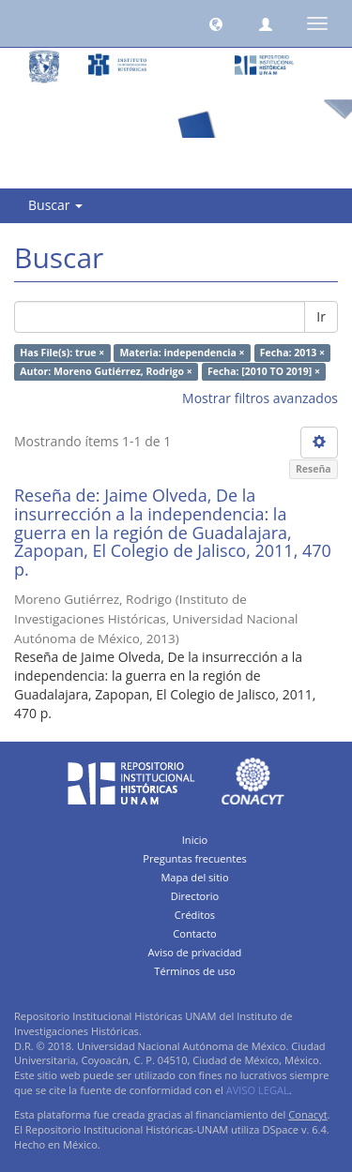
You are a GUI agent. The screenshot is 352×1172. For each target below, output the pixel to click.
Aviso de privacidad (195, 952)
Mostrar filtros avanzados (260, 398)
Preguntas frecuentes (194, 858)
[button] (216, 23)
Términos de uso (194, 971)
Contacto (195, 933)
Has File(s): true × (62, 352)
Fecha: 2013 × (292, 352)
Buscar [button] (55, 205)
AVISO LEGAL (257, 1090)
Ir (321, 316)
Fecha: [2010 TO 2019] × (263, 371)
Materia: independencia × (181, 352)
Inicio (195, 840)
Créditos (195, 915)
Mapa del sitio (194, 877)
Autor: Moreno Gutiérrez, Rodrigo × (105, 371)
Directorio (195, 896)
